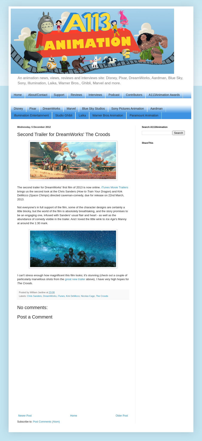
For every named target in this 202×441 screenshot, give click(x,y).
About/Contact (37, 95)
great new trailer (75, 279)
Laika (82, 115)
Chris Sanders (34, 296)
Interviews (95, 95)
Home (18, 95)
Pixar (32, 108)
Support (59, 95)
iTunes (61, 296)
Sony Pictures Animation (127, 108)
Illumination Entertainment (31, 115)
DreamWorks (51, 108)
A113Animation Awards (164, 95)
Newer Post (25, 415)
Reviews (76, 95)
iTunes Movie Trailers (114, 187)
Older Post (122, 415)
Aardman (156, 108)
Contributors (134, 95)
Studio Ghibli (63, 115)
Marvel (71, 108)
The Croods (102, 296)
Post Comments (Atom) (46, 421)
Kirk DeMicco (73, 296)
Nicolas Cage (88, 296)
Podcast (114, 95)
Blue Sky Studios (93, 108)
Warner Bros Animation (107, 115)
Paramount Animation (144, 115)
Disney (18, 108)
